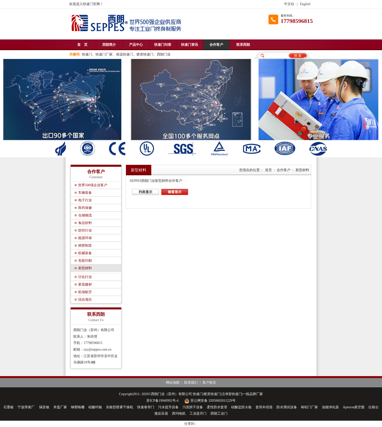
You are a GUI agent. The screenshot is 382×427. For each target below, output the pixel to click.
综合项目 (85, 299)
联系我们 (191, 382)
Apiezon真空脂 (353, 407)
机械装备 (85, 253)
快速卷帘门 (145, 407)
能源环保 (85, 238)
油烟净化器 (330, 407)
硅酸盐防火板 (241, 407)
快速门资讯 (189, 44)
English (305, 4)
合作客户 (216, 44)
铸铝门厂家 (309, 407)
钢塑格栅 (78, 407)
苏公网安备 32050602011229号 (209, 400)
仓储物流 (85, 215)
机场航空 (85, 292)
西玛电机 (179, 413)
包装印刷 (85, 260)
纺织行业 (85, 230)
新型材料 (85, 268)
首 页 (82, 44)
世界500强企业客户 (92, 185)
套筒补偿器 (264, 407)
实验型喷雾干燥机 (119, 407)
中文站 (289, 4)
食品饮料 (85, 223)
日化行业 (85, 277)
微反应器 (161, 413)
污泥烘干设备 (192, 407)
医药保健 (85, 208)
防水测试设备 (287, 407)
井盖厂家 (60, 407)
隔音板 (44, 407)
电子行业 (85, 200)
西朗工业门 (219, 413)
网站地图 (173, 382)
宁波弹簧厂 (27, 407)
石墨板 (8, 407)
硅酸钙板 (95, 407)
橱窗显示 (174, 192)
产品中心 (136, 44)
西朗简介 (109, 44)
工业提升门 (198, 413)
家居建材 (85, 284)
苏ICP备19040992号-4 (162, 400)
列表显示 (145, 192)
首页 (268, 170)
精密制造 (85, 245)
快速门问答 (162, 44)
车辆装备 (85, 193)
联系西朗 (243, 44)
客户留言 (209, 382)
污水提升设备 (168, 407)
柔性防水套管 (217, 407)
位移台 (373, 407)
